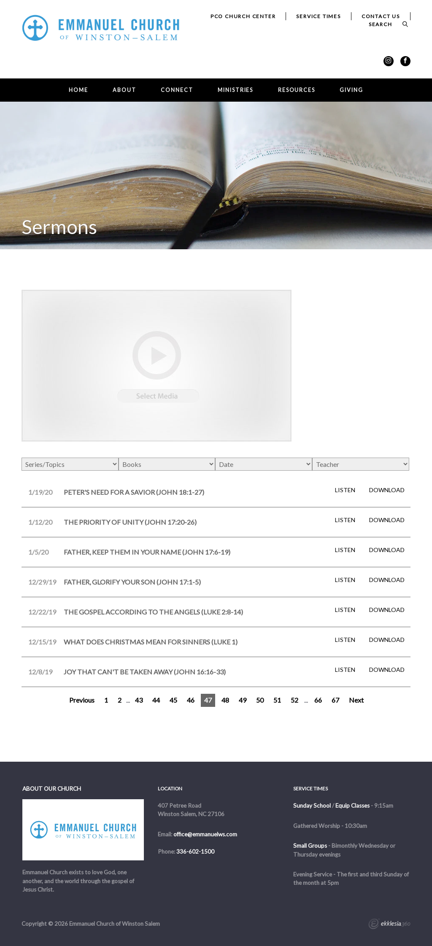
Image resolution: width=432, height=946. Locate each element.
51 (277, 700)
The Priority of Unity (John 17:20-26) (130, 522)
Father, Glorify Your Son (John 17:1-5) (132, 582)
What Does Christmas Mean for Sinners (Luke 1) (151, 642)
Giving (351, 90)
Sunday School (312, 805)
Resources (296, 90)
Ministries (235, 90)
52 (294, 700)
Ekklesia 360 (389, 925)
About (124, 90)
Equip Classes (352, 805)
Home (78, 90)
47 (208, 700)
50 (260, 700)
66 (318, 700)
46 (190, 700)
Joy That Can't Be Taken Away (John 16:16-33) (145, 672)
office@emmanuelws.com (205, 834)
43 (139, 700)
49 (242, 700)
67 (335, 700)
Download (387, 490)
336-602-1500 (195, 851)
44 (156, 700)
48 (225, 700)
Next (356, 700)
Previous (81, 700)
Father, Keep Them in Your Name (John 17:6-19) (147, 552)
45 (173, 700)
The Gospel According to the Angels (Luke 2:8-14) (153, 612)
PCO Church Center (243, 16)
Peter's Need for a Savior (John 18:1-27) (134, 492)
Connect (177, 90)
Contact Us (381, 16)
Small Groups (310, 845)
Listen (345, 490)
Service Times (318, 16)
